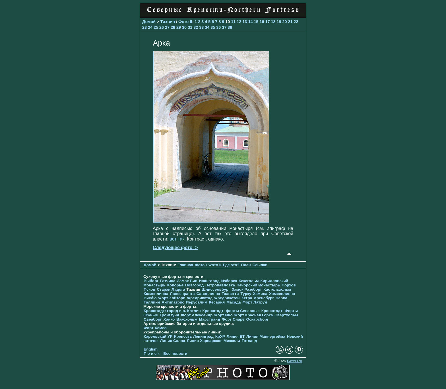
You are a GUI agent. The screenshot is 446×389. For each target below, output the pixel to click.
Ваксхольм (186, 319)
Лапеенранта (182, 294)
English (151, 349)
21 (290, 21)
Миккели (232, 341)
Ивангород (209, 281)
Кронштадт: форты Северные (231, 311)
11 (233, 21)
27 (167, 27)
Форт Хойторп (171, 298)
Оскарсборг (257, 319)
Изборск (229, 281)
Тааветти (230, 294)
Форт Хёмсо (155, 328)
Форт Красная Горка (253, 315)
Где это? (231, 265)
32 (195, 27)
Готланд (249, 341)
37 (224, 27)
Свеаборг (153, 319)
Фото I (201, 265)
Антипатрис (173, 302)
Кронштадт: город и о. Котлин (172, 311)
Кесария (217, 302)
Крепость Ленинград (194, 336)
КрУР (220, 336)
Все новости (175, 353)
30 (184, 27)
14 (250, 21)
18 (273, 21)
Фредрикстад (199, 298)
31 (190, 27)
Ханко (169, 319)
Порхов (289, 285)
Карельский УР (158, 336)
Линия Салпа (172, 341)
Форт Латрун (254, 302)
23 (144, 27)
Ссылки (260, 265)
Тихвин (167, 21)
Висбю (150, 298)
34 (207, 27)
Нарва (281, 298)
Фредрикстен (226, 298)
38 (230, 27)
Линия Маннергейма (265, 336)
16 (261, 21)
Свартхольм (286, 315)
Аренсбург (264, 298)
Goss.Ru (294, 361)
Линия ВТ (236, 336)
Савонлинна (208, 294)
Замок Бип (187, 281)
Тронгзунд (169, 315)
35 (212, 27)
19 (278, 21)
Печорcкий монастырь (258, 285)
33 (201, 27)
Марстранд (209, 319)
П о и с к (152, 353)
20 (284, 21)
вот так (177, 239)
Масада (233, 302)
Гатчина (167, 281)
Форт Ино (223, 315)
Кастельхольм (277, 289)
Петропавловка (220, 285)
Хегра (246, 298)
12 (239, 21)
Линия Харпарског (204, 341)
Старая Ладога (171, 289)
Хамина (260, 294)
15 (256, 21)
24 (150, 27)
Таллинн (152, 302)
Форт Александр (196, 315)
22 (296, 21)
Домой (149, 21)
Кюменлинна (156, 294)
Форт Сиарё (233, 319)
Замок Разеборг (247, 289)
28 (173, 27)
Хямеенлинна (282, 294)
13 (244, 21)
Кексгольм (249, 281)
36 (218, 27)
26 (161, 27)
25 (156, 27)
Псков (149, 289)
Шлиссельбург (216, 289)
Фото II (185, 21)
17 (267, 21)
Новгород (194, 285)
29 (178, 27)
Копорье (175, 285)
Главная (185, 265)
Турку (245, 294)
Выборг (151, 281)
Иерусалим (196, 302)
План (246, 265)
